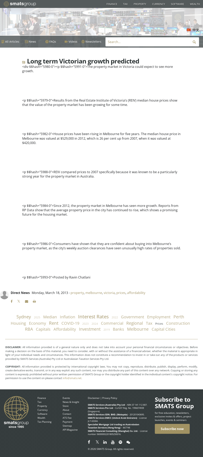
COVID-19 (70, 323)
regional (134, 323)
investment (90, 329)
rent (53, 323)
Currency (158, 4)
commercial (112, 323)
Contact (67, 414)
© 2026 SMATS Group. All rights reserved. (111, 449)
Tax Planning (44, 421)
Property (140, 4)
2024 (95, 323)
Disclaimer (94, 398)
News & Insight (71, 402)
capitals (43, 329)
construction (178, 323)
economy (37, 323)
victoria (109, 293)
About (66, 410)
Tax (125, 4)
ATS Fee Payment (67, 419)
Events (66, 398)
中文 (196, 30)
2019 (106, 329)
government (132, 317)
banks (118, 329)
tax (149, 323)
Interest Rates (93, 316)
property (77, 293)
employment (158, 317)
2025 (37, 317)
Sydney (23, 317)
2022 (115, 317)
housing (18, 323)
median (50, 317)
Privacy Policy (109, 398)
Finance (111, 4)
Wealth (195, 4)
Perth (178, 317)
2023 (85, 323)
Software (177, 4)
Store (66, 406)
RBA (29, 329)
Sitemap (67, 425)
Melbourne (138, 329)
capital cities (163, 329)
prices (120, 293)
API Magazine (70, 429)
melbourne (93, 293)
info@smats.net (72, 378)
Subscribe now (172, 429)
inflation (67, 317)
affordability (136, 293)
